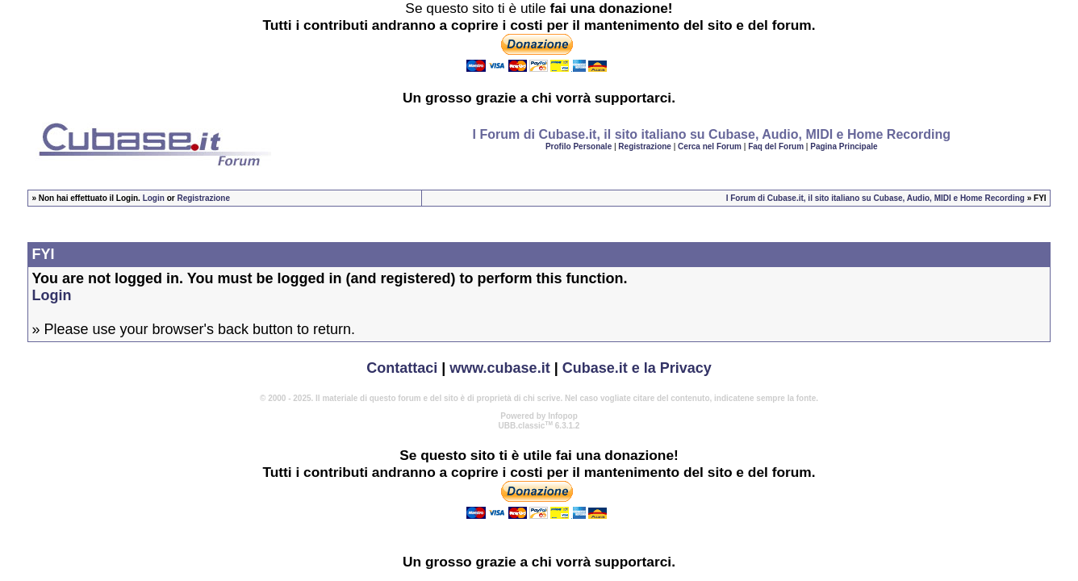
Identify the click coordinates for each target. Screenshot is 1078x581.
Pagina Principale (843, 146)
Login (154, 198)
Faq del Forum (776, 146)
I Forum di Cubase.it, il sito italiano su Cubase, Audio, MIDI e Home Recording (875, 198)
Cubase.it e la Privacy (637, 368)
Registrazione (644, 146)
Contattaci (401, 368)
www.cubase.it (499, 368)
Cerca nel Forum (710, 146)
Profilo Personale (578, 146)
